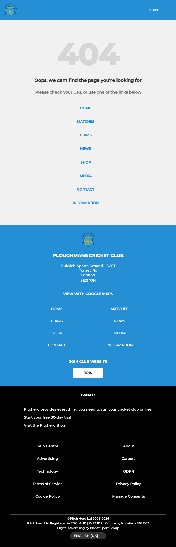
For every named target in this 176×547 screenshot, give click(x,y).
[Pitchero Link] (88, 401)
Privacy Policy (128, 484)
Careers (128, 458)
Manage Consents (128, 496)
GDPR (128, 471)
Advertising (47, 458)
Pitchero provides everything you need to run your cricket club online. (88, 409)
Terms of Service (48, 484)
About (128, 446)
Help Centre (47, 446)
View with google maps (88, 294)
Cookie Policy (47, 496)
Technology (47, 471)
